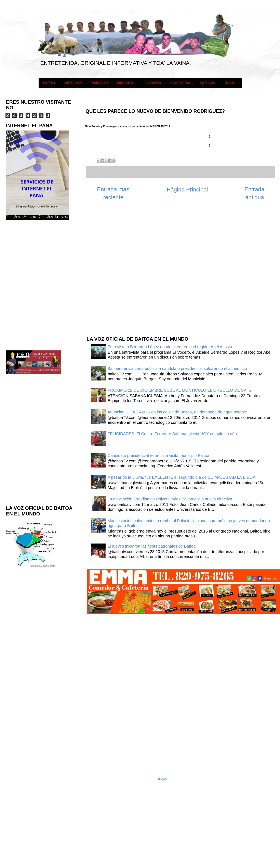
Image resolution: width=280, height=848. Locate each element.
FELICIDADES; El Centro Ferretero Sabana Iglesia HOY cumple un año (172, 434)
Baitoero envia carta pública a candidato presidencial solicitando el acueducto (177, 368)
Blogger (162, 779)
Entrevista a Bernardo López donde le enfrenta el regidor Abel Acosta (170, 347)
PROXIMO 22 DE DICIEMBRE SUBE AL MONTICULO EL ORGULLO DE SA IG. (180, 390)
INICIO (230, 83)
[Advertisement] (116, 268)
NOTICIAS (207, 83)
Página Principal (187, 189)
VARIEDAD (100, 83)
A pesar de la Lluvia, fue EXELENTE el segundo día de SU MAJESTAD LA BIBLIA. (182, 477)
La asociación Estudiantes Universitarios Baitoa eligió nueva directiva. (170, 499)
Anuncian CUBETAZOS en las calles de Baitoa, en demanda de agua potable (177, 412)
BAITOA (49, 83)
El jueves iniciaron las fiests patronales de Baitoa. (152, 546)
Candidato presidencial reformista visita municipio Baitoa (158, 455)
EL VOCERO (153, 83)
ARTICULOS (74, 83)
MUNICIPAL (126, 83)
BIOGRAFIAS (180, 83)
